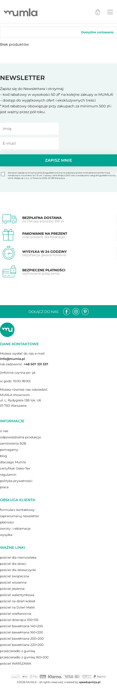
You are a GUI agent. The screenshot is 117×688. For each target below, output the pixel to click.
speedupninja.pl (89, 682)
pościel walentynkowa (17, 595)
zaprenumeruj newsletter (19, 516)
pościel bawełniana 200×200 (22, 639)
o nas (4, 431)
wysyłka (6, 535)
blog (3, 456)
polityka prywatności (16, 481)
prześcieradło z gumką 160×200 (24, 657)
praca (4, 487)
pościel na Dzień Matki (17, 607)
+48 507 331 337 (36, 364)
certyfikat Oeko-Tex (15, 468)
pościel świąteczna (14, 576)
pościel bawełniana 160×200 (21, 632)
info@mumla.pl (12, 359)
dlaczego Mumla (13, 462)
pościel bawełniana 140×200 (21, 626)
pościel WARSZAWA (15, 663)
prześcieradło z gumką (17, 651)
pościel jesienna (12, 589)
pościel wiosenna (13, 582)
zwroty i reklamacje (15, 529)
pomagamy (9, 450)
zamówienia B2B (13, 443)
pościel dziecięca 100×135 (19, 620)
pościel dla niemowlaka (18, 557)
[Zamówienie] (91, 32)
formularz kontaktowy (17, 510)
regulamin (8, 475)
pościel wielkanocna (15, 614)
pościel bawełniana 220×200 (21, 645)
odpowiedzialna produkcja (20, 437)
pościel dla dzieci (13, 564)
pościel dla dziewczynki (18, 570)
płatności (7, 522)
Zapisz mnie (58, 160)
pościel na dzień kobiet (17, 601)
